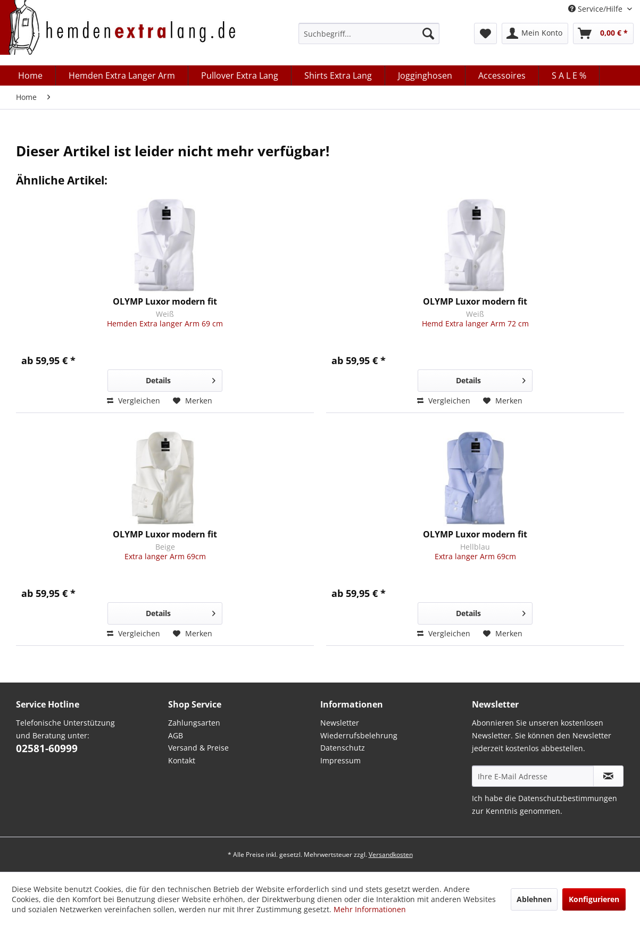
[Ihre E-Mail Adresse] (533, 776)
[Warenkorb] (603, 33)
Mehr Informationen (370, 909)
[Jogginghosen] (425, 75)
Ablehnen (534, 899)
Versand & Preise (198, 748)
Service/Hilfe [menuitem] (596, 9)
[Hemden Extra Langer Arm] (122, 75)
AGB (175, 735)
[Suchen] (428, 33)
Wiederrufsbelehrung (358, 735)
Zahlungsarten (194, 723)
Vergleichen (133, 400)
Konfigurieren (594, 899)
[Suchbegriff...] (368, 33)
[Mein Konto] (535, 33)
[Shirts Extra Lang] (338, 75)
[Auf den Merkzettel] (192, 400)
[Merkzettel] (485, 33)
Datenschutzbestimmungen (567, 798)
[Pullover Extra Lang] (240, 75)
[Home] (30, 75)
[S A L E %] (569, 75)
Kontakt (181, 760)
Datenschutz (342, 748)
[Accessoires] (502, 75)
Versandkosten (391, 854)
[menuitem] (368, 33)
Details (180, 378)
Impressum (340, 760)
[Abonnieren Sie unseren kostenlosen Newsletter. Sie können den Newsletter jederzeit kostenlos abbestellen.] (608, 776)
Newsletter (339, 723)
